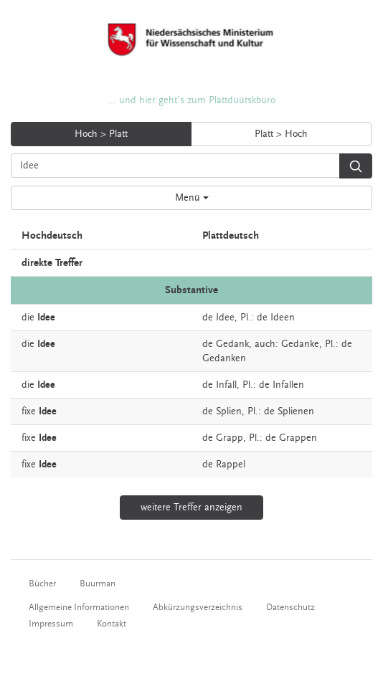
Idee (225, 317)
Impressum (51, 624)
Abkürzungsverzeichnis (197, 607)
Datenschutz (290, 607)
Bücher (42, 583)
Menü (192, 198)
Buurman (97, 583)
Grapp (229, 438)
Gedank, (234, 344)
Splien (229, 411)
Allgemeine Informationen (79, 607)
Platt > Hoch (281, 134)
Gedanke (300, 344)
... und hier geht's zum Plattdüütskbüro (191, 100)
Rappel (230, 464)
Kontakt (111, 624)
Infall (226, 385)
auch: (266, 344)
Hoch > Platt (101, 134)
